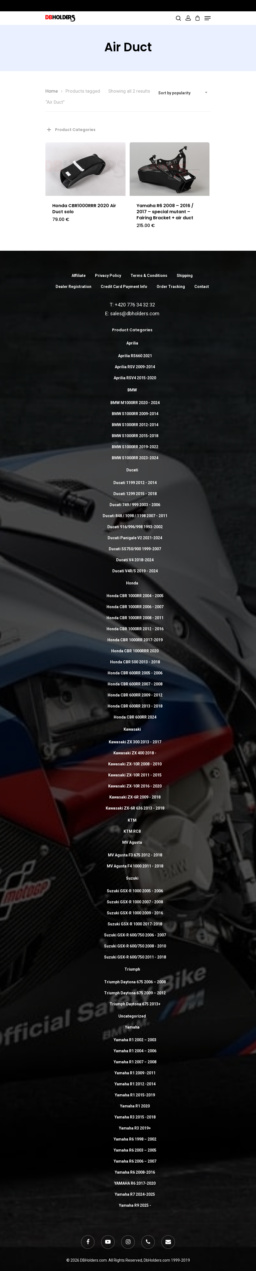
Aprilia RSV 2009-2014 (135, 367)
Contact (201, 286)
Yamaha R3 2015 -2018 (135, 1117)
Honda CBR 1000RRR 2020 (135, 651)
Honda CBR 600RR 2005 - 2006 (135, 673)
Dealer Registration (73, 286)
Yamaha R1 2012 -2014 (135, 1084)
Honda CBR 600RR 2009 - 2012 (135, 695)
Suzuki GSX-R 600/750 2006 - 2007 (135, 935)
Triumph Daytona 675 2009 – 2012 (135, 993)
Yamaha (132, 1027)
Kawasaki (132, 729)
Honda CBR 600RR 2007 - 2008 (135, 684)
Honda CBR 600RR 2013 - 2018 (135, 706)
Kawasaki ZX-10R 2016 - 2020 (135, 786)
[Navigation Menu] (208, 18)
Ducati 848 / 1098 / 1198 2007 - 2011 (135, 516)
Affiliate (79, 275)
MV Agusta (132, 842)
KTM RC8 (132, 831)
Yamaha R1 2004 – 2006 (135, 1051)
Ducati (132, 470)
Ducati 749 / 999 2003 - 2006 (135, 505)
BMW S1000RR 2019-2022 (135, 447)
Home (51, 91)
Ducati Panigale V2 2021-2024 (135, 538)
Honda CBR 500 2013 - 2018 (135, 662)
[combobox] (183, 93)
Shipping (185, 275)
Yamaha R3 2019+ (135, 1128)
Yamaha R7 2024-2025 (135, 1194)
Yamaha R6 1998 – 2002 (135, 1139)
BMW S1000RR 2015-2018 (135, 436)
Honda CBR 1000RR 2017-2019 (135, 640)
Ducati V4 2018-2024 (135, 560)
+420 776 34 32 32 (135, 305)
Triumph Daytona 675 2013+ (135, 1004)
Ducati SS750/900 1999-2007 (135, 549)
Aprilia (132, 343)
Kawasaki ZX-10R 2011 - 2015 (135, 775)
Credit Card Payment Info (124, 286)
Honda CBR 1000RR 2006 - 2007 (135, 607)
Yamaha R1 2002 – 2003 (135, 1040)
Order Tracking (171, 286)
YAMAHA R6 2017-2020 (135, 1183)
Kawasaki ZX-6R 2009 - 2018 (134, 797)
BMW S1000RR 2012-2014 (135, 425)
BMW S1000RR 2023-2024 (135, 458)
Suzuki (132, 878)
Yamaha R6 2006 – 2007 (135, 1161)
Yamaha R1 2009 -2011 (135, 1073)
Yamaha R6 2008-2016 (135, 1172)
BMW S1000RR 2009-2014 (135, 414)
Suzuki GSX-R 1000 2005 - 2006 (135, 891)
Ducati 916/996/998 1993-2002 (135, 527)
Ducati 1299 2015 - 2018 (135, 494)
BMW (132, 390)
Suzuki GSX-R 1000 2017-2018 (135, 924)
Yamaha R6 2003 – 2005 (135, 1150)
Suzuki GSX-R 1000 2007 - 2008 (135, 902)
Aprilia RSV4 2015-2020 (135, 378)
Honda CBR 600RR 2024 (135, 717)
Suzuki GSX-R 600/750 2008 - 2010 (135, 946)
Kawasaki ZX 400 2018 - (134, 753)
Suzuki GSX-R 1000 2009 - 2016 (135, 913)
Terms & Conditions (148, 275)
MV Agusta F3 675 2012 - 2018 (135, 855)
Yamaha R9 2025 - (135, 1205)
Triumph (132, 969)
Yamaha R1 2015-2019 (135, 1095)
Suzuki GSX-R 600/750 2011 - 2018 (135, 957)
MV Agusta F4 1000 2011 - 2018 (135, 866)
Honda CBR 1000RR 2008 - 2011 (135, 618)
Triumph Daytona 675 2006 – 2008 (135, 982)
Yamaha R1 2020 (135, 1106)
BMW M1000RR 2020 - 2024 (135, 402)
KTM (132, 820)
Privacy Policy (108, 275)
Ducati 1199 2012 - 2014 (135, 482)
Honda (132, 583)
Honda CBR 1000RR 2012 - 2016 (135, 629)
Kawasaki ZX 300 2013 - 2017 (135, 742)
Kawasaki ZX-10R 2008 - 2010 (135, 764)
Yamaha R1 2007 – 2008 (135, 1062)
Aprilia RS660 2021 (135, 356)
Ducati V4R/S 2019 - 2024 (135, 571)
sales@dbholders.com (134, 313)
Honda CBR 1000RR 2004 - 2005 (135, 596)
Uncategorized (132, 1016)
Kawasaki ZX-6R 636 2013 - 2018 (135, 808)
